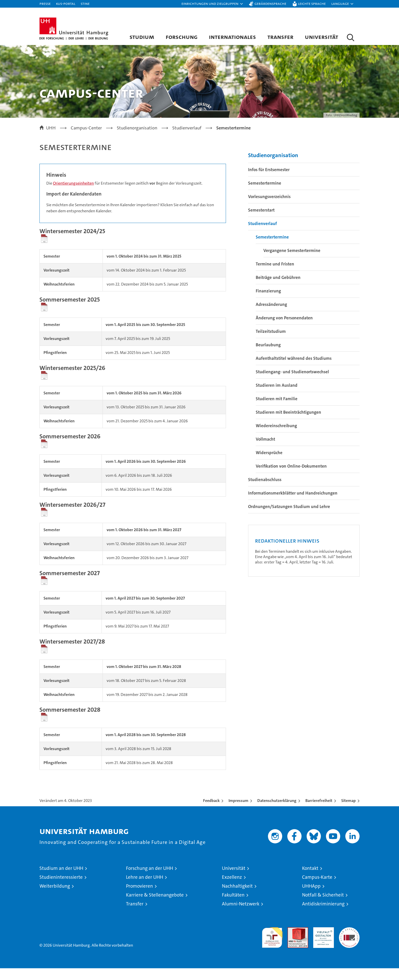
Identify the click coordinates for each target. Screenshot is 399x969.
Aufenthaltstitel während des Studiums (294, 359)
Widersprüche (269, 453)
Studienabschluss (264, 480)
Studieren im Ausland (276, 386)
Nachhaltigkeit (237, 887)
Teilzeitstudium (271, 332)
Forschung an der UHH (149, 869)
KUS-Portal (65, 3)
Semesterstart (261, 210)
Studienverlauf (262, 224)
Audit (292, 930)
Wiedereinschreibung (276, 426)
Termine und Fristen (275, 264)
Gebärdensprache (270, 3)
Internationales (232, 37)
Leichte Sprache (312, 3)
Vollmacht (265, 439)
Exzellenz (232, 878)
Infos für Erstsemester (269, 170)
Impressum (238, 801)
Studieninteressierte (61, 878)
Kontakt (310, 869)
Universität (321, 37)
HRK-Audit (322, 930)
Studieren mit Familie (276, 399)
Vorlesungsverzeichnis (269, 197)
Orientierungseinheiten (73, 183)
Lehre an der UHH (144, 878)
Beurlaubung (268, 345)
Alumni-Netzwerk (240, 904)
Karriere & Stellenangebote (155, 895)
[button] (212, 4)
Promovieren (139, 887)
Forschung (181, 37)
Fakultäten (233, 895)
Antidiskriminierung (323, 904)
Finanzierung (268, 291)
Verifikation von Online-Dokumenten (291, 466)
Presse (45, 3)
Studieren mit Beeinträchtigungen (288, 412)
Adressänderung (271, 305)
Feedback (211, 801)
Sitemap (348, 801)
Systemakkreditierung (349, 930)
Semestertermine (264, 183)
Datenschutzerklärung (276, 801)
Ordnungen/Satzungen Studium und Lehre (289, 507)
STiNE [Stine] (85, 3)
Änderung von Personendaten (284, 318)
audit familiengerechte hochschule (272, 936)
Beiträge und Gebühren (278, 278)
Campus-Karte (317, 878)
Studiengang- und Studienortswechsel (292, 372)
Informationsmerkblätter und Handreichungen (292, 493)
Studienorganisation (273, 155)
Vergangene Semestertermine (291, 251)
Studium (142, 37)
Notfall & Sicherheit (323, 895)
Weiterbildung (54, 887)
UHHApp (311, 887)
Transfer (280, 37)
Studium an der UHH (61, 869)
